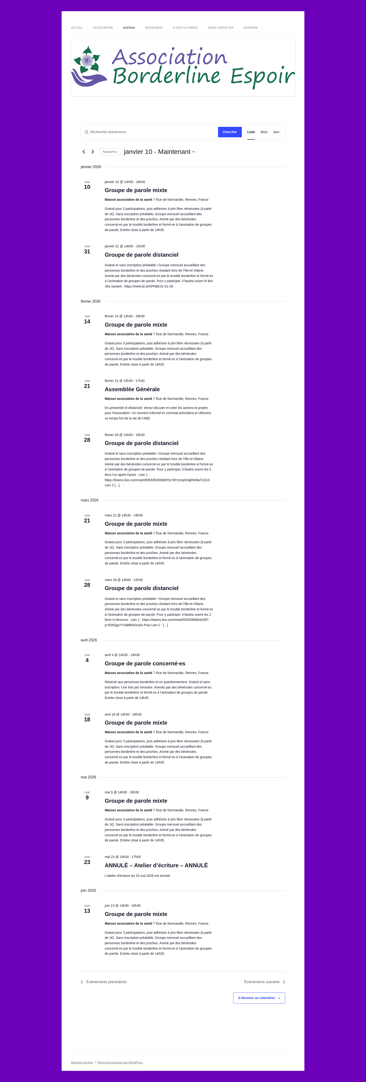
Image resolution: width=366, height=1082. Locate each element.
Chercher (230, 132)
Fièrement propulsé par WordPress (120, 1062)
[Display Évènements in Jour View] (276, 132)
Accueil (76, 28)
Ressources (154, 28)
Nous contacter (220, 28)
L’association (103, 28)
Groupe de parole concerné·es (145, 663)
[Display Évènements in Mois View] (263, 132)
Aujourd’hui (110, 151)
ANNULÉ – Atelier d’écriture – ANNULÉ (156, 865)
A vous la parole (185, 28)
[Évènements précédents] (83, 152)
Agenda (129, 28)
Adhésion (250, 28)
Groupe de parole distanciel (142, 255)
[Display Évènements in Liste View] (251, 132)
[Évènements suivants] (92, 152)
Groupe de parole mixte (136, 190)
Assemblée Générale (132, 389)
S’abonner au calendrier (256, 998)
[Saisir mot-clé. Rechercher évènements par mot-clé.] (149, 132)
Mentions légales (82, 1062)
